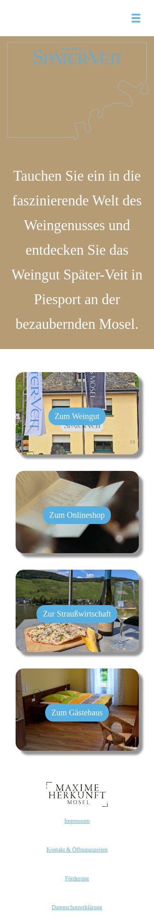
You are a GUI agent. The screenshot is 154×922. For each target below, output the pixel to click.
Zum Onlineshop (77, 514)
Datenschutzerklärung (77, 907)
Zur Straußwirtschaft (77, 613)
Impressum (77, 821)
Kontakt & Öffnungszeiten (77, 850)
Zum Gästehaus (77, 712)
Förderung (77, 878)
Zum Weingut (77, 416)
